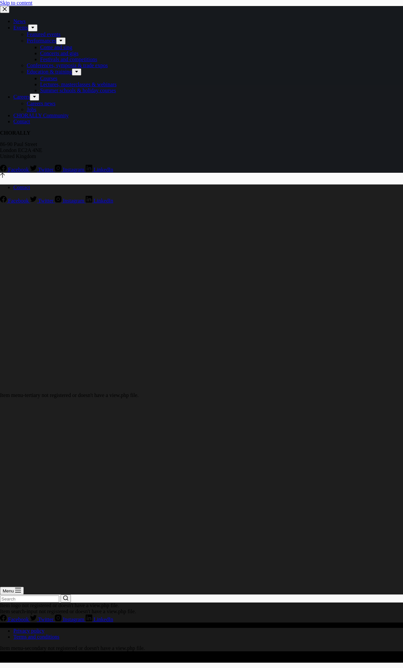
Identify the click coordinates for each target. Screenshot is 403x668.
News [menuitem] (19, 21)
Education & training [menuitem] (49, 72)
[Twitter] (42, 169)
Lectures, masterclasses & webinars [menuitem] (78, 84)
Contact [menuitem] (21, 121)
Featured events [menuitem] (44, 34)
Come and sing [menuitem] (56, 47)
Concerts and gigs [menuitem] (59, 53)
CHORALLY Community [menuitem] (41, 115)
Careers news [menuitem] (41, 103)
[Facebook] (15, 169)
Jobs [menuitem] (31, 109)
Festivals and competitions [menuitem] (68, 59)
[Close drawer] (4, 9)
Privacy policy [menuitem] (28, 631)
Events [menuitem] (20, 27)
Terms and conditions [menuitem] (36, 637)
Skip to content (16, 3)
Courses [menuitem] (49, 78)
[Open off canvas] (12, 590)
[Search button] (66, 598)
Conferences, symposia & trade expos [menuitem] (67, 65)
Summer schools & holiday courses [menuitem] (78, 90)
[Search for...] (29, 599)
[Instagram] (70, 169)
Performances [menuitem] (41, 40)
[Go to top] (2, 176)
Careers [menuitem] (21, 97)
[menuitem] (32, 27)
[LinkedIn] (99, 169)
